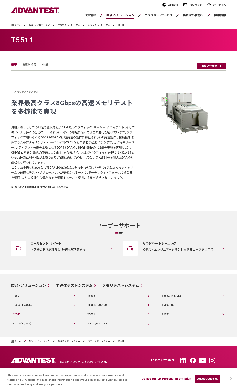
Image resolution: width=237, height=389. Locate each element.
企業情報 (90, 15)
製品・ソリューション (120, 15)
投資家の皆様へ (193, 15)
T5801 (17, 295)
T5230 (165, 314)
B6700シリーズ (22, 323)
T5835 (91, 295)
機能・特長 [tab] (29, 64)
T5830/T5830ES (171, 295)
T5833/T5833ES (22, 304)
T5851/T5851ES (97, 304)
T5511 (121, 25)
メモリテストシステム (99, 25)
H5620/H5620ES (97, 323)
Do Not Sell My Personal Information (166, 378)
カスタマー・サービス (159, 15)
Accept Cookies (207, 378)
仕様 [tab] (45, 64)
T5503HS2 (168, 304)
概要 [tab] (14, 64)
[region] (118, 378)
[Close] (231, 378)
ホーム (17, 25)
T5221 (91, 314)
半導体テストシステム (69, 25)
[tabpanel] (118, 139)
